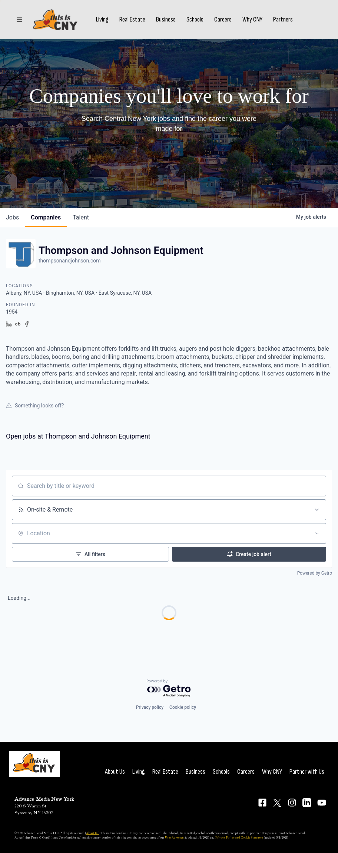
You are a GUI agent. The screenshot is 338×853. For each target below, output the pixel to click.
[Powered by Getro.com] (169, 689)
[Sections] (19, 20)
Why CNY (252, 19)
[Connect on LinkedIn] (306, 802)
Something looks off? (35, 406)
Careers (223, 19)
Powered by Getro (314, 573)
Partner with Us (306, 772)
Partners (283, 19)
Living (102, 19)
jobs (12, 217)
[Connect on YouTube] (321, 802)
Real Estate (132, 19)
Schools (194, 19)
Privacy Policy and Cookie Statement (239, 837)
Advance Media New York (44, 799)
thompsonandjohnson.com (70, 261)
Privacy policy (149, 707)
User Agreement (175, 837)
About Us (115, 772)
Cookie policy (182, 707)
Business (166, 19)
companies (46, 217)
